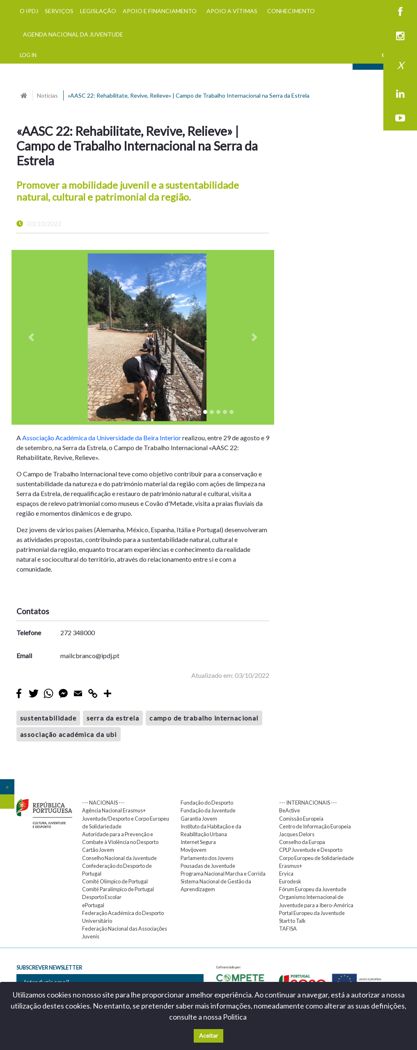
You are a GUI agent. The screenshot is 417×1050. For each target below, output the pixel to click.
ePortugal (93, 905)
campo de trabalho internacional (204, 718)
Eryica (286, 873)
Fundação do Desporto (207, 802)
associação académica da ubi (68, 734)
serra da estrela (113, 718)
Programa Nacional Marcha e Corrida (223, 873)
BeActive (289, 810)
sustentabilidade (48, 718)
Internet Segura (198, 842)
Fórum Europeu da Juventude (312, 889)
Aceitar (208, 1035)
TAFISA (288, 928)
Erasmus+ (290, 865)
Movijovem (193, 849)
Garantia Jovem (199, 818)
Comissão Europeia (301, 818)
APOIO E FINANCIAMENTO (160, 10)
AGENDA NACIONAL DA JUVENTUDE (73, 34)
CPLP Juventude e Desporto (310, 849)
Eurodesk (290, 881)
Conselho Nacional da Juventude (119, 858)
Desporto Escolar (101, 897)
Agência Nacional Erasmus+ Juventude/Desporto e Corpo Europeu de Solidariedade (125, 818)
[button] (31, 337)
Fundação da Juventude (208, 810)
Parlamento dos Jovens (207, 858)
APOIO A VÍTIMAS (231, 10)
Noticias (47, 95)
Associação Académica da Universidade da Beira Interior (101, 438)
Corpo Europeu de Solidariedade (316, 858)
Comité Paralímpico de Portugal (118, 889)
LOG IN (28, 55)
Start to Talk (292, 920)
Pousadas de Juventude (208, 865)
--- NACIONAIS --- (103, 802)
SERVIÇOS (59, 10)
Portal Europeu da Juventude (312, 913)
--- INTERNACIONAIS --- (308, 802)
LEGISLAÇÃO (98, 10)
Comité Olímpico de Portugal (115, 881)
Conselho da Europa (302, 842)
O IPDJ (29, 10)
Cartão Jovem (98, 849)
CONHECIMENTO (291, 10)
